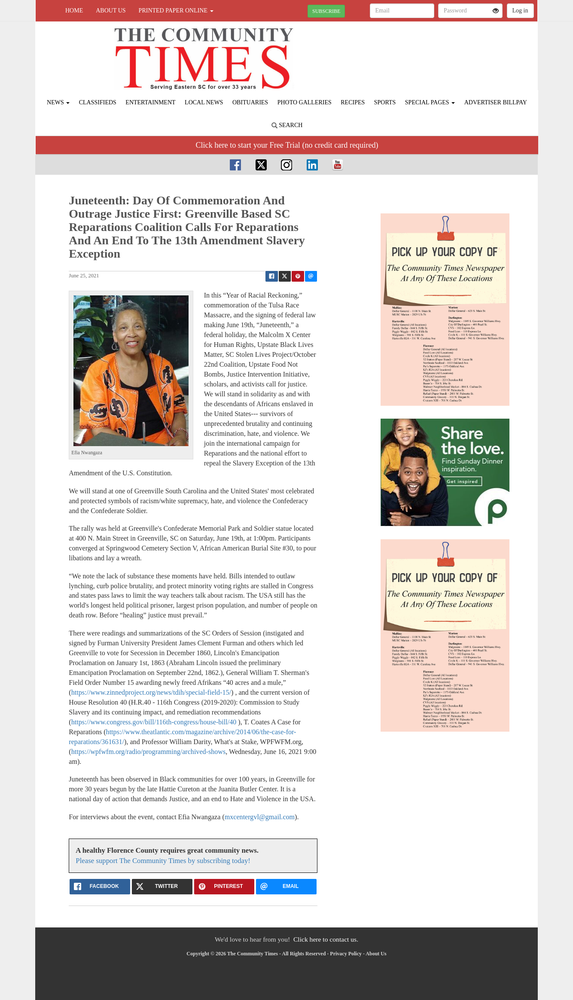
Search (287, 125)
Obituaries (250, 102)
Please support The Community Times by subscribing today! (163, 861)
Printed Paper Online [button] (176, 10)
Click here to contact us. (325, 939)
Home (74, 10)
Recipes (353, 102)
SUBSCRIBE (326, 11)
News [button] (58, 102)
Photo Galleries (304, 102)
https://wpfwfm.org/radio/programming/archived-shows (148, 751)
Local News (204, 102)
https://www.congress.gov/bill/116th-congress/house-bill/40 (154, 722)
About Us (110, 10)
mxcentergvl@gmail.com (260, 817)
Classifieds (97, 102)
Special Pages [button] (430, 102)
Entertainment (150, 102)
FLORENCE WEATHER (459, 51)
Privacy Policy (346, 954)
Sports (385, 102)
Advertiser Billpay (495, 102)
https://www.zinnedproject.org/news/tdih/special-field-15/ (151, 692)
